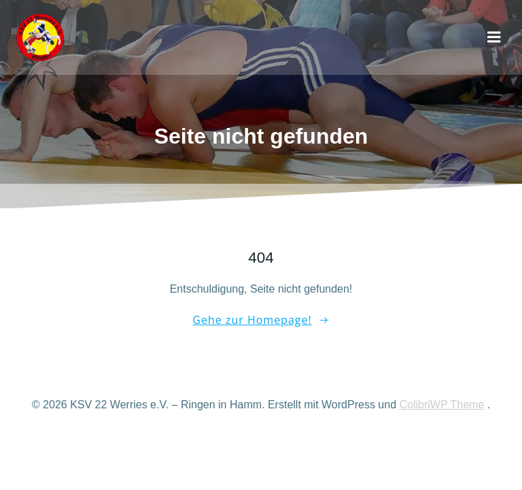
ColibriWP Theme (441, 404)
